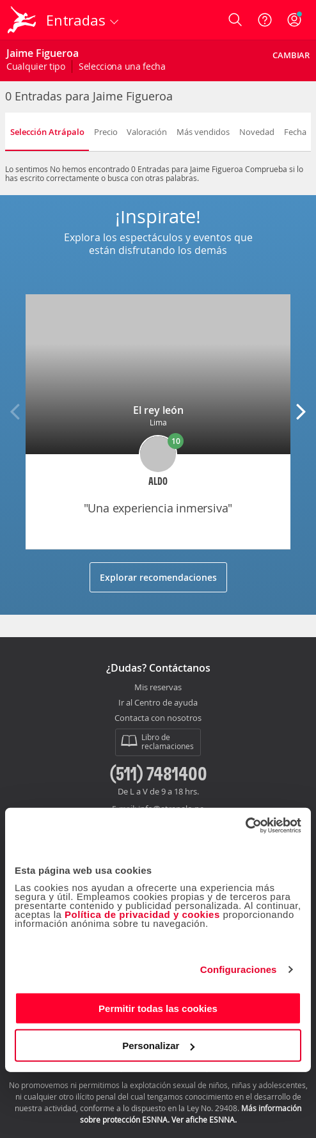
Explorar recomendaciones (158, 577)
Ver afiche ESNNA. (204, 1119)
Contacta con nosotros (158, 718)
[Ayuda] (265, 20)
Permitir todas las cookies (158, 1007)
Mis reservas (158, 688)
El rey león (158, 410)
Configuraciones (238, 969)
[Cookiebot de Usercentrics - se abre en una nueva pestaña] (245, 825)
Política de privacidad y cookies (142, 913)
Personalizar (158, 1045)
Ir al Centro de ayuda (158, 703)
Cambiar (291, 55)
